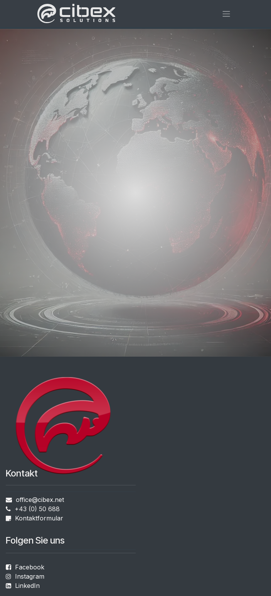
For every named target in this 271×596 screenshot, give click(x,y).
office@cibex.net (40, 499)
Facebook (29, 567)
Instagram (29, 576)
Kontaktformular (39, 518)
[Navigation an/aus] (226, 13)
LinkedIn (26, 585)
